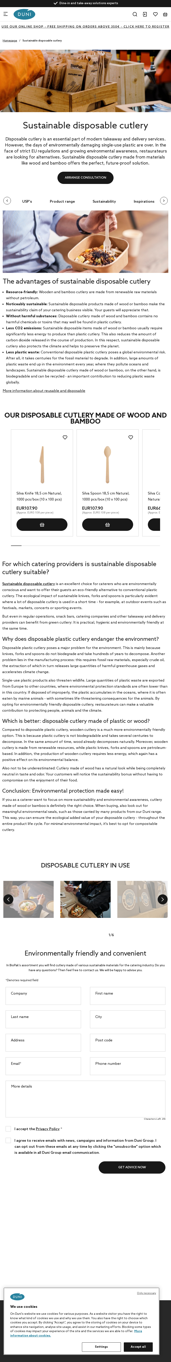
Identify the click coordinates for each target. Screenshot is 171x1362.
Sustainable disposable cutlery (28, 582)
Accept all (138, 1347)
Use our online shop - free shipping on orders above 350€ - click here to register (85, 27)
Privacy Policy (48, 1127)
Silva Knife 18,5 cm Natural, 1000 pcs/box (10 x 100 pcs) (39, 495)
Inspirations (141, 200)
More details (21, 1085)
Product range (59, 200)
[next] (163, 898)
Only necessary (146, 1293)
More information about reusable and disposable (44, 389)
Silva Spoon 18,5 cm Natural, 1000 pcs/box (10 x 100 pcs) (106, 495)
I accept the (38, 1127)
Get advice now (132, 1166)
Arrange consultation (85, 178)
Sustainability (101, 200)
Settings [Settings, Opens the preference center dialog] (101, 1347)
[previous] (8, 898)
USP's (24, 200)
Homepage (10, 40)
